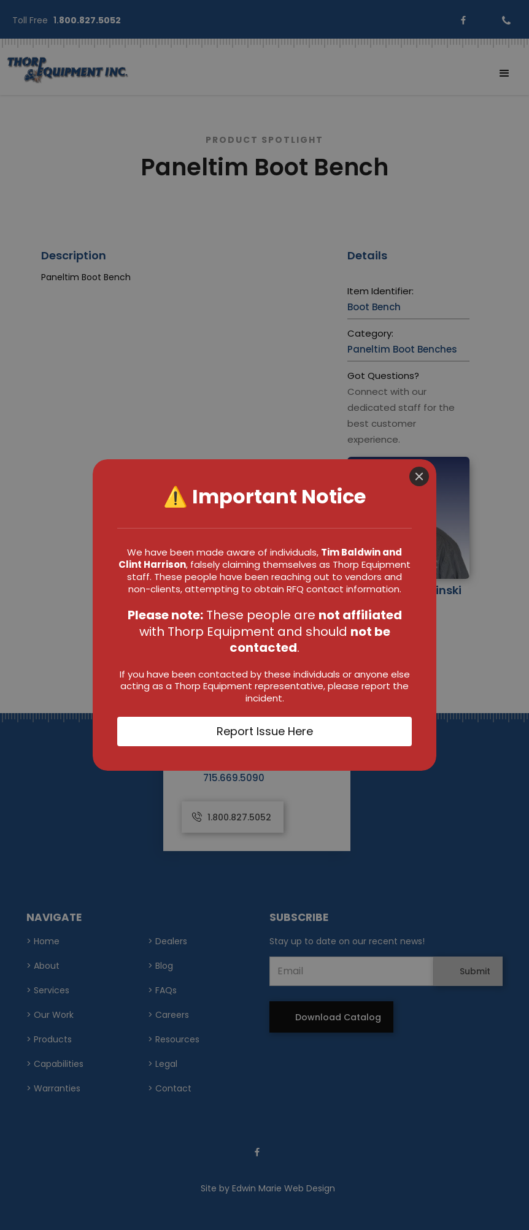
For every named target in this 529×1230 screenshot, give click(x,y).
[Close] (419, 476)
